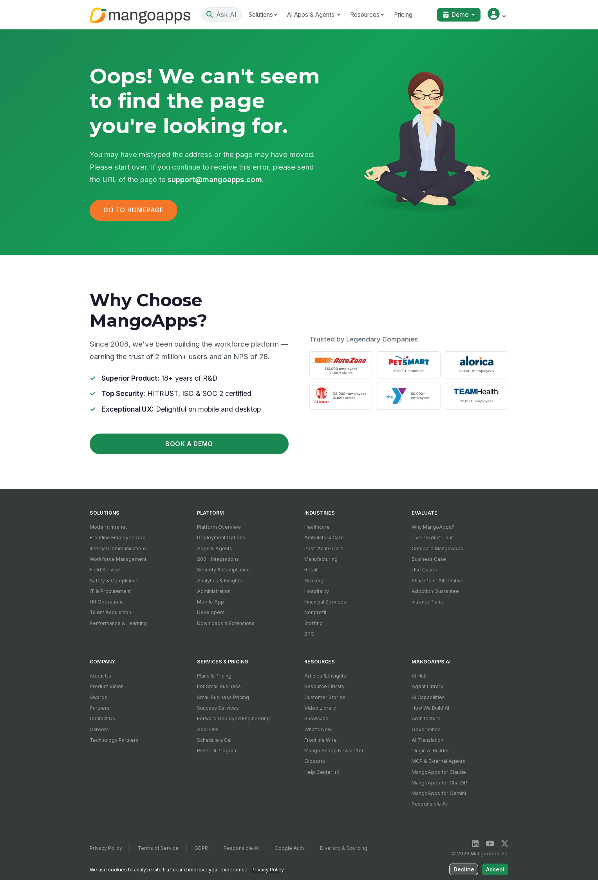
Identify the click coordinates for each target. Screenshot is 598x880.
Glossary (314, 761)
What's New (318, 729)
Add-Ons (208, 729)
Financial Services (325, 602)
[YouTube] (490, 843)
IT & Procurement (110, 591)
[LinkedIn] (475, 843)
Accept (496, 870)
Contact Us (102, 718)
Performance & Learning (118, 623)
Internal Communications (118, 548)
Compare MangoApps (437, 548)
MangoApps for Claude (439, 772)
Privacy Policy (106, 848)
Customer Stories (324, 697)
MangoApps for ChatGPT (441, 783)
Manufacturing (321, 559)
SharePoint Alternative (438, 581)
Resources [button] (375, 14)
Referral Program (217, 751)
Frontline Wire (320, 740)
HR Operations (107, 602)
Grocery (314, 581)
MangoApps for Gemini (439, 793)
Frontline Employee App (118, 537)
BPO (309, 634)
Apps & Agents (214, 548)
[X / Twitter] (504, 843)
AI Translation (427, 740)
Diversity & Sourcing (343, 848)
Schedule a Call (215, 740)
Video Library (320, 708)
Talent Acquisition (110, 612)
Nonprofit (315, 612)
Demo (456, 14)
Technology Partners (114, 740)
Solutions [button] (270, 14)
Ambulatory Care (324, 537)
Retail (310, 570)
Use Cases (424, 570)
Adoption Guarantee (435, 591)
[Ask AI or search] (226, 14)
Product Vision (107, 686)
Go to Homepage (133, 210)
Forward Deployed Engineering (233, 718)
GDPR (201, 848)
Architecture (426, 718)
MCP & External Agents (438, 761)
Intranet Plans (427, 602)
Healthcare (317, 527)
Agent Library (427, 686)
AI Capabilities (428, 697)
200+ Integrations (218, 559)
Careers (99, 729)
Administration (214, 591)
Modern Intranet (108, 527)
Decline (466, 870)
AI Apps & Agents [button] (321, 14)
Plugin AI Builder (430, 751)
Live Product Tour (432, 537)
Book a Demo (189, 444)
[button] (496, 15)
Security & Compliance (223, 570)
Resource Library (324, 686)
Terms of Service (158, 848)
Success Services (218, 708)
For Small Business (219, 686)
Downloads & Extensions (226, 623)
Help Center (321, 772)
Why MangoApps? (433, 527)
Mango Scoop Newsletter (334, 751)
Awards (98, 697)
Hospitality (316, 591)
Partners (100, 708)
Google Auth (289, 848)
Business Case (429, 559)
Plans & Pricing (214, 676)
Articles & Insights (325, 676)
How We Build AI (430, 708)
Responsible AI (429, 804)
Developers (211, 612)
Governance (426, 729)
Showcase (316, 718)
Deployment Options (221, 537)
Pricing (413, 14)
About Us (100, 676)
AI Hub (419, 676)
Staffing (313, 623)
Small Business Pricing (223, 697)
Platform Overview (219, 527)
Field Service (105, 570)
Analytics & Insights (219, 581)
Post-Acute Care (323, 548)
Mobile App (210, 602)
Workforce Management (118, 559)
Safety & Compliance (114, 581)
